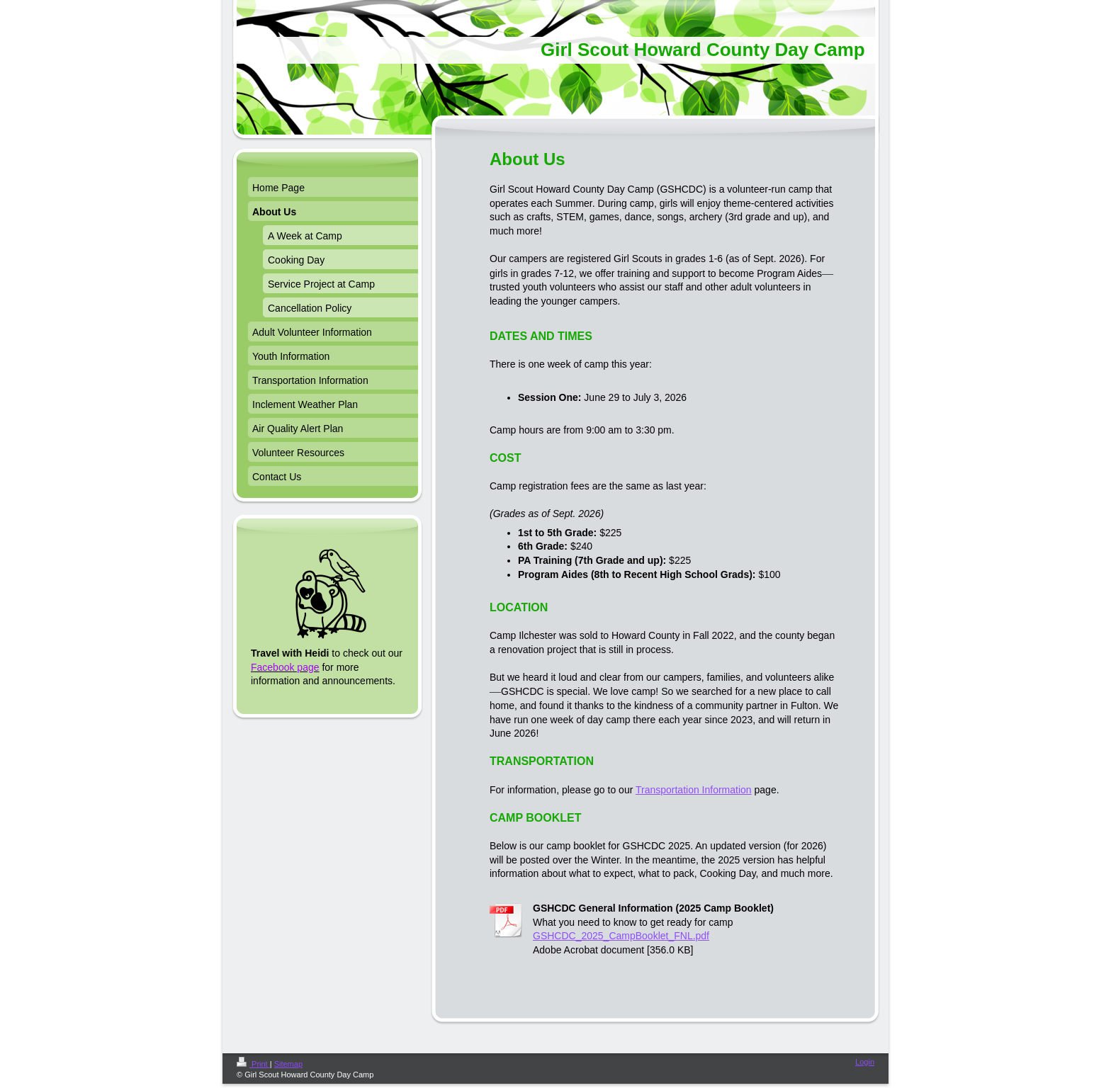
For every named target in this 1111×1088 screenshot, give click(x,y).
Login (864, 1062)
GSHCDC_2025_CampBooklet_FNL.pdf (621, 935)
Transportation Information (694, 789)
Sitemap (288, 1064)
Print (253, 1064)
